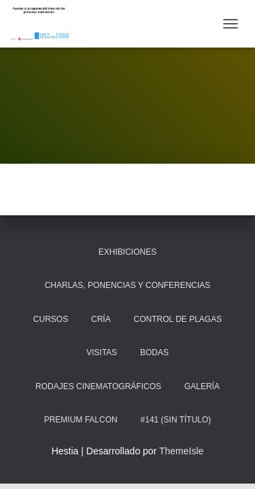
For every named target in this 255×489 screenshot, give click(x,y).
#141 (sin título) (176, 419)
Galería (202, 386)
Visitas (101, 352)
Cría (101, 319)
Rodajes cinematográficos (98, 386)
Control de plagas (178, 319)
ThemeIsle (181, 451)
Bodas (154, 352)
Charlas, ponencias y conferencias (128, 285)
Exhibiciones (127, 252)
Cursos (50, 319)
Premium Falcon (81, 419)
